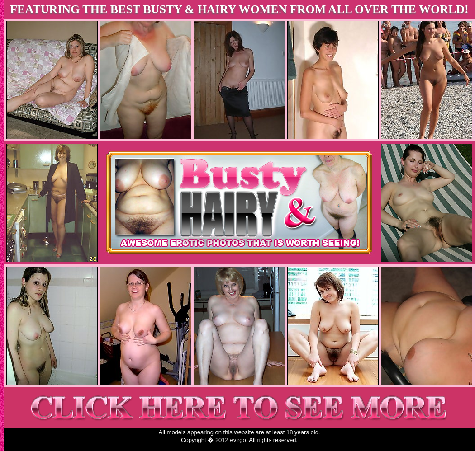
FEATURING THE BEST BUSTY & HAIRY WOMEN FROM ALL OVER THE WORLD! (239, 9)
